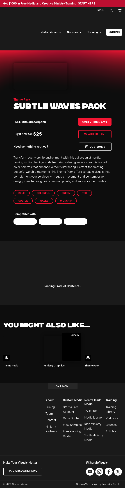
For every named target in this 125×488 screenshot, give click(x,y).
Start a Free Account (71, 409)
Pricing (114, 32)
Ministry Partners (51, 429)
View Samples (72, 425)
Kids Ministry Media (92, 426)
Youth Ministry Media (93, 438)
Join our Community (23, 471)
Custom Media (72, 400)
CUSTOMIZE (97, 146)
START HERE (86, 3)
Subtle (23, 200)
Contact (51, 420)
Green (66, 193)
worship (66, 200)
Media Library (49, 32)
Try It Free (90, 411)
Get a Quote (71, 418)
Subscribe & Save (94, 121)
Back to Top (62, 386)
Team (49, 413)
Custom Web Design (87, 484)
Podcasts (112, 418)
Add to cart (97, 134)
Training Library (111, 409)
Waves (44, 200)
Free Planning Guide (72, 434)
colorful (43, 193)
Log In (100, 10)
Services (72, 32)
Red (84, 193)
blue (21, 193)
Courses (111, 425)
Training (92, 32)
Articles (111, 431)
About (50, 400)
